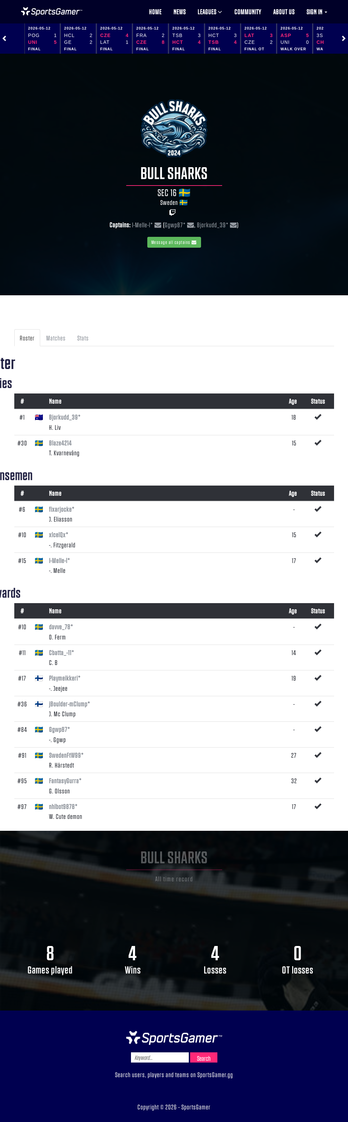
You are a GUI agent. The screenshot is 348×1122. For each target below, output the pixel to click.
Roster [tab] (27, 338)
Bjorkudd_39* (213, 225)
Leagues (210, 11)
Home (155, 11)
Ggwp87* (175, 225)
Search (204, 1058)
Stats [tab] (83, 338)
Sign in (316, 11)
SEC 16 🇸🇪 (174, 192)
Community (247, 11)
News (179, 11)
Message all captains (174, 242)
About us (284, 11)
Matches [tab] (56, 338)
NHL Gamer (51, 11)
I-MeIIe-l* (142, 225)
